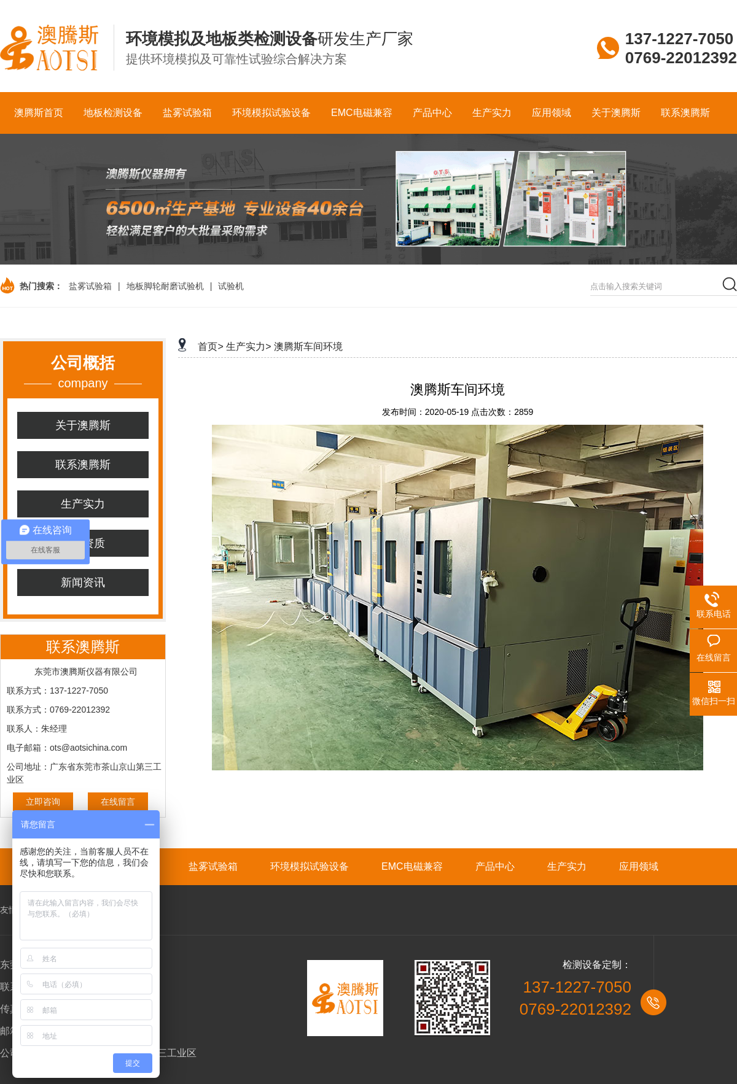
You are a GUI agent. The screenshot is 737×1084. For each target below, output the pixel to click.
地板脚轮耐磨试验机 (165, 286)
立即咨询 (43, 802)
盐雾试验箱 (90, 286)
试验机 (231, 286)
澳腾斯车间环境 (308, 346)
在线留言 (118, 802)
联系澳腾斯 (83, 465)
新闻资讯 (83, 582)
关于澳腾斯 (83, 425)
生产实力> (248, 346)
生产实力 (83, 504)
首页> (210, 346)
